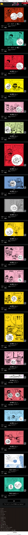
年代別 (24, 4)
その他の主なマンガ (3, 518)
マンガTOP (2, 508)
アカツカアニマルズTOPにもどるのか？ (14, 504)
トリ (9, 471)
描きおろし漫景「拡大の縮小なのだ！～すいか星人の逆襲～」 (8, 530)
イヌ (9, 264)
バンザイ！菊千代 (3, 521)
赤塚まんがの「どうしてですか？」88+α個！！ (7, 527)
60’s (6, 27)
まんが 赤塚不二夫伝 (3, 524)
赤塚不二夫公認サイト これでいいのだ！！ (5, 1)
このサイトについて (12, 533)
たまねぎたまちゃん (3, 517)
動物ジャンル (25, 3)
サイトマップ (16, 533)
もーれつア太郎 (3, 514)
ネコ (9, 26)
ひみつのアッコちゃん (3, 511)
